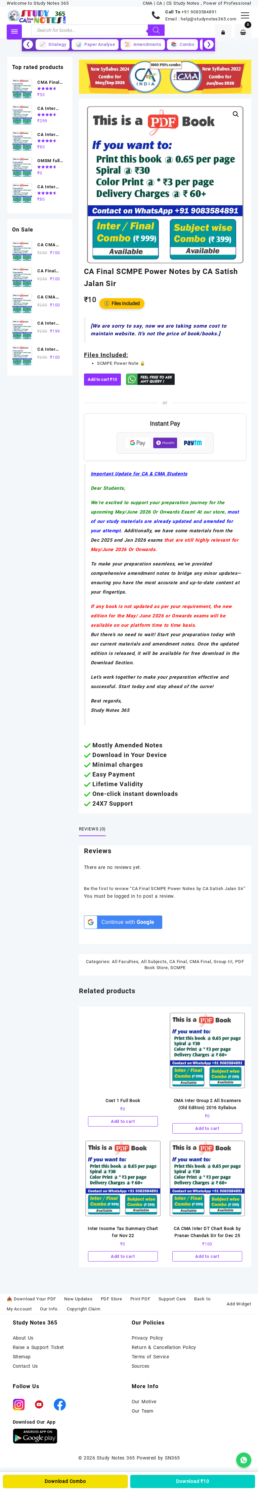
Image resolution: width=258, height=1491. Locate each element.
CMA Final (200, 961)
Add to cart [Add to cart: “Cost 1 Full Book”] (123, 1121)
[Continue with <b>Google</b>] (123, 922)
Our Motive (144, 1401)
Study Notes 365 (116, 1458)
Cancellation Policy (174, 1347)
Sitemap (22, 1356)
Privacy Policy (147, 1338)
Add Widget (239, 1303)
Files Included (122, 303)
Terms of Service (150, 1356)
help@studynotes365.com (208, 18)
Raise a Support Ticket (38, 1347)
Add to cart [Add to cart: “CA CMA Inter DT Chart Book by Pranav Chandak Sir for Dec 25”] (207, 1256)
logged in (124, 896)
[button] (236, 114)
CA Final (178, 961)
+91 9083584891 (199, 11)
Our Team (143, 1411)
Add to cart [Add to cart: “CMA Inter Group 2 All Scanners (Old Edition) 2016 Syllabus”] (207, 1128)
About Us (23, 1338)
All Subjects (154, 961)
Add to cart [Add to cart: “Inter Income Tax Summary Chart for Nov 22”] (123, 1256)
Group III (223, 961)
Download (192, 1481)
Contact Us (25, 1366)
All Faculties (125, 961)
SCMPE (178, 967)
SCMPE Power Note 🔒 (121, 363)
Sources (140, 1366)
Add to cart (102, 379)
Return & (143, 1347)
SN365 (172, 1458)
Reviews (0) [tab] (92, 828)
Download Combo (65, 1481)
